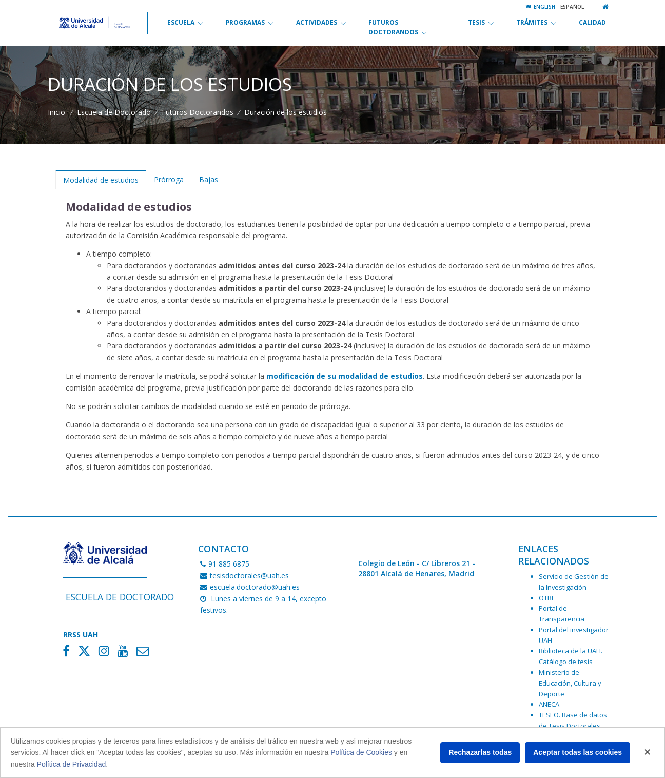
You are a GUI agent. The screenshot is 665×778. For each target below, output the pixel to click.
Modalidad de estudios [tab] (101, 180)
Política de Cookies (361, 752)
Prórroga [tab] (169, 179)
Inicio (56, 112)
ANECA (549, 704)
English (540, 6)
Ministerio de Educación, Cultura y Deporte (570, 683)
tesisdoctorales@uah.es (244, 575)
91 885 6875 (224, 564)
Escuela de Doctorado (114, 112)
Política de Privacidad (71, 764)
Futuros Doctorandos (197, 112)
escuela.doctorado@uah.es (250, 587)
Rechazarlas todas (480, 752)
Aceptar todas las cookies (577, 752)
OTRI (546, 597)
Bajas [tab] (208, 179)
